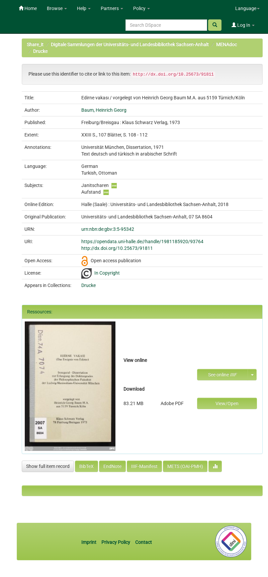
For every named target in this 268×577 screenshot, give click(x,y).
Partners (112, 8)
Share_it (35, 44)
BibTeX (86, 466)
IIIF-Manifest (144, 466)
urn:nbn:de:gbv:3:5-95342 (107, 229)
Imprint (89, 542)
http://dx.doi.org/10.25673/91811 (117, 248)
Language (247, 8)
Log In (243, 25)
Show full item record (48, 466)
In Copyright (107, 273)
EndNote (112, 466)
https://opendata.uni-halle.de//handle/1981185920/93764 (142, 241)
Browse (57, 8)
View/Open (227, 403)
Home (28, 8)
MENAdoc (226, 44)
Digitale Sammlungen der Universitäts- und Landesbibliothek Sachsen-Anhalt (130, 44)
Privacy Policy (115, 542)
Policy (141, 8)
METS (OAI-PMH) (185, 466)
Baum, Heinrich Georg (103, 110)
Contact (143, 542)
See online (222, 374)
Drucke (40, 51)
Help (84, 8)
